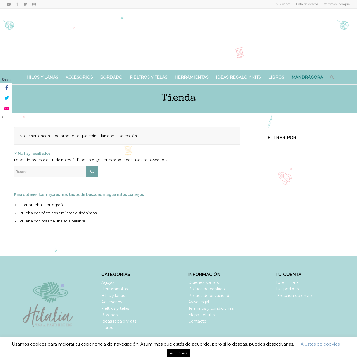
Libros (107, 327)
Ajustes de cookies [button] (320, 344)
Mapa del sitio (201, 314)
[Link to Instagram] (34, 4)
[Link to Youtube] (9, 4)
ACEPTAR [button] (178, 353)
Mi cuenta (283, 4)
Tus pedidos (287, 288)
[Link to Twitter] (25, 4)
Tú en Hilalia (287, 282)
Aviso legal (198, 301)
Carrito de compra (337, 4)
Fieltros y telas (115, 308)
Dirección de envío (294, 295)
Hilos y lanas (113, 295)
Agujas (107, 282)
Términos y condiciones (211, 308)
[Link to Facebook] (17, 4)
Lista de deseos (307, 4)
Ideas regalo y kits (118, 321)
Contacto (197, 321)
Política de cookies (206, 288)
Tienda (178, 98)
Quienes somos (203, 282)
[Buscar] (330, 77)
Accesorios (111, 301)
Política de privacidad (208, 295)
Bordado (109, 314)
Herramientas (114, 288)
